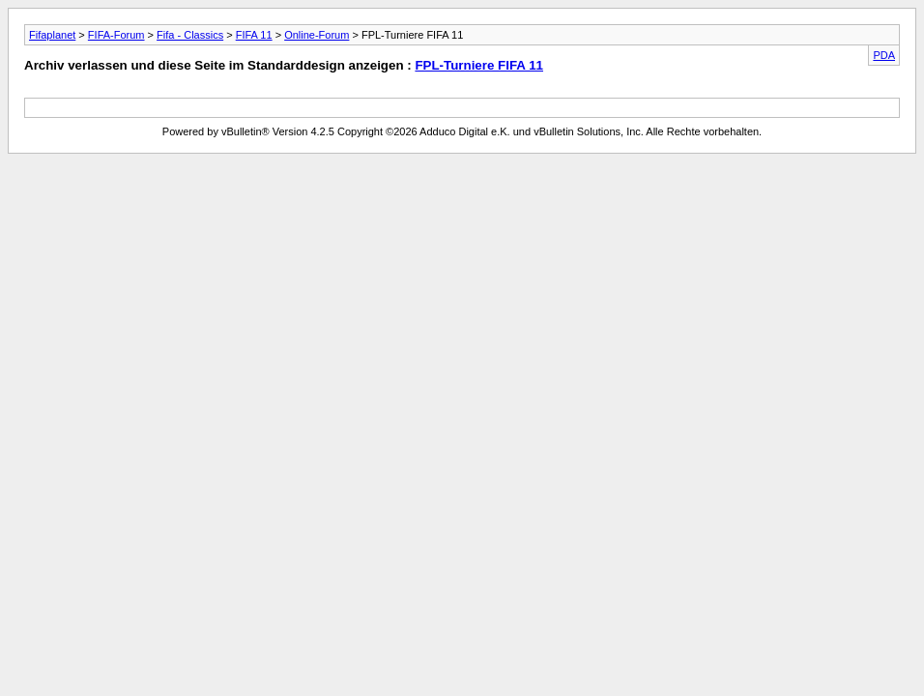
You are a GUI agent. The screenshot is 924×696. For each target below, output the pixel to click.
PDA (884, 55)
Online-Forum (316, 35)
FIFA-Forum (116, 35)
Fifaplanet (52, 35)
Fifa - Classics (190, 35)
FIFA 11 (254, 35)
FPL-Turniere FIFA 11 (479, 65)
